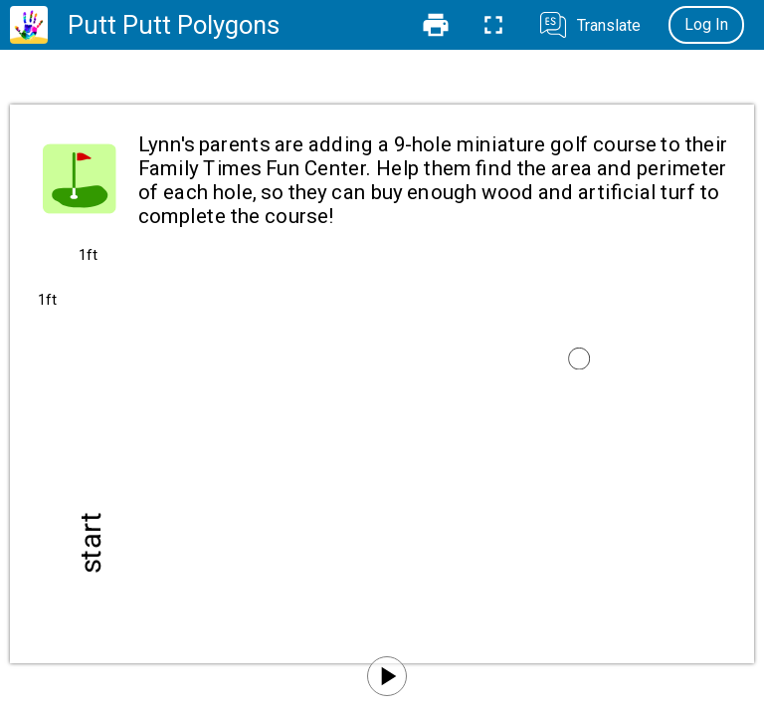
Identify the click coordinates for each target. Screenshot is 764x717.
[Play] (387, 676)
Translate (609, 25)
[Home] (29, 25)
